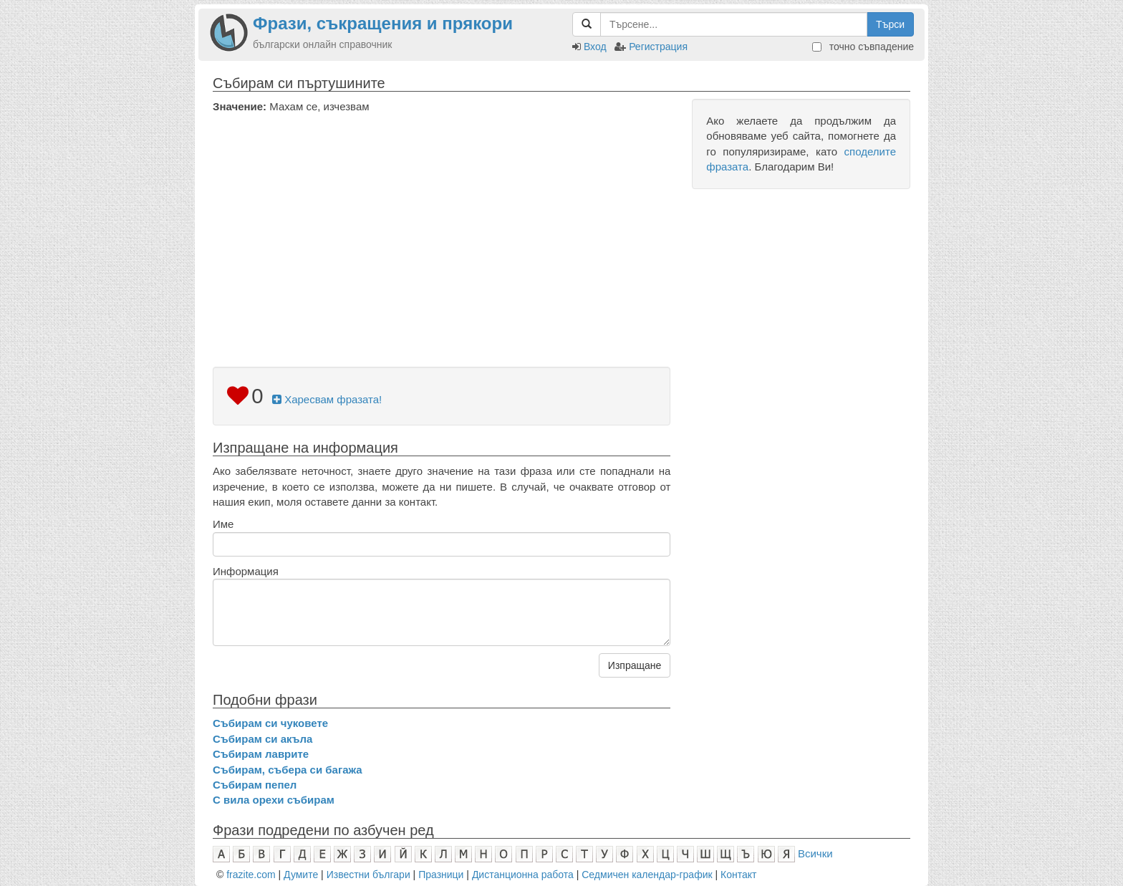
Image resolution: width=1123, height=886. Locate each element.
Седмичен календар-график (647, 874)
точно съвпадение (863, 46)
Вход (595, 46)
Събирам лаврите (261, 754)
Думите (301, 874)
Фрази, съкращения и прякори (383, 23)
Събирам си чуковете (270, 723)
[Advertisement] (441, 221)
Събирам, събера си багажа (287, 770)
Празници (440, 874)
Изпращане (634, 665)
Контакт (738, 874)
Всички (815, 853)
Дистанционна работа (523, 874)
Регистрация (658, 46)
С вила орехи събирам (273, 800)
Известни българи (368, 874)
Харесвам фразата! (327, 399)
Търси (890, 24)
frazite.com (250, 874)
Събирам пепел (255, 785)
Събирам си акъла (262, 739)
